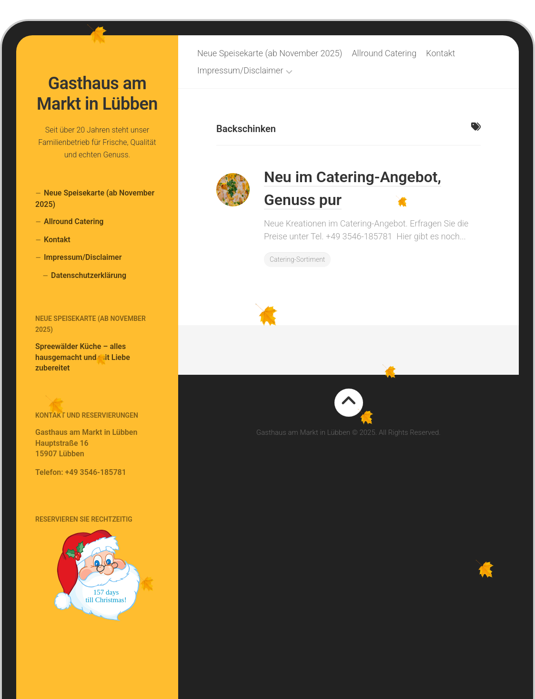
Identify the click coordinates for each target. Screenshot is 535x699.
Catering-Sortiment (297, 259)
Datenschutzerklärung (88, 275)
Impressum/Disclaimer (82, 257)
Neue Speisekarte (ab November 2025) (94, 198)
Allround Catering (73, 221)
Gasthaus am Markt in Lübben (97, 93)
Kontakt (57, 239)
